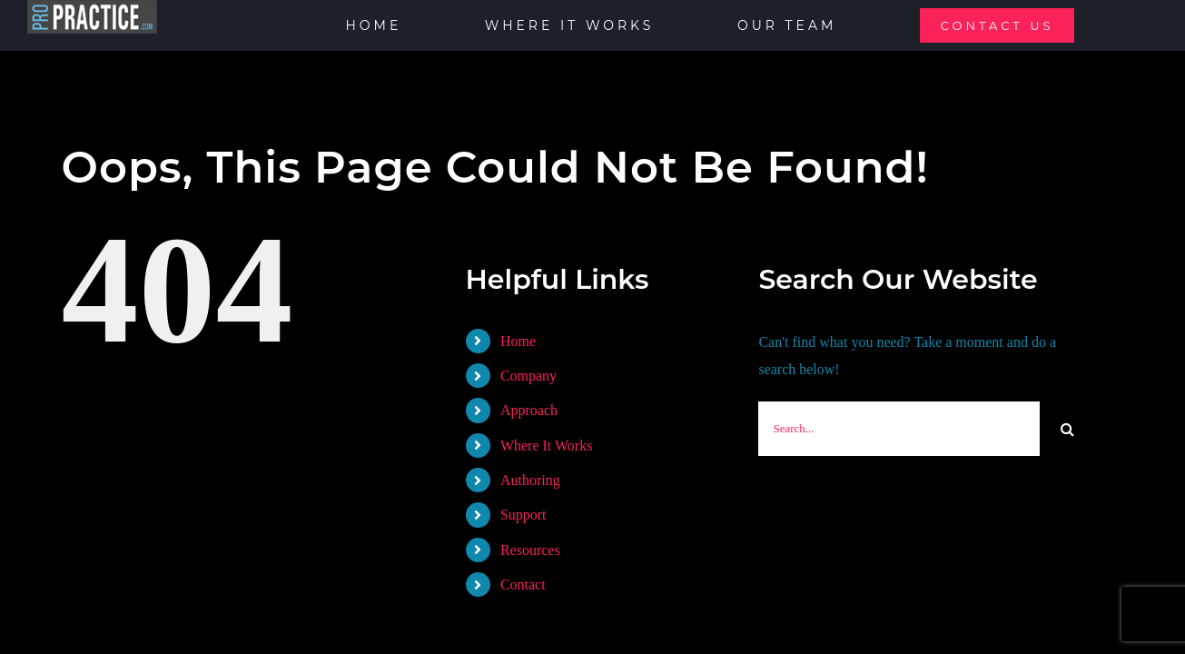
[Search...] (899, 428)
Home (518, 341)
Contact (523, 584)
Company (528, 375)
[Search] (1067, 428)
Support (523, 514)
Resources (530, 550)
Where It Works (546, 445)
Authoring (530, 480)
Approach (529, 410)
